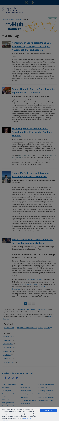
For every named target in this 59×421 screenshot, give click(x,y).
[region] (29, 414)
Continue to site (48, 410)
